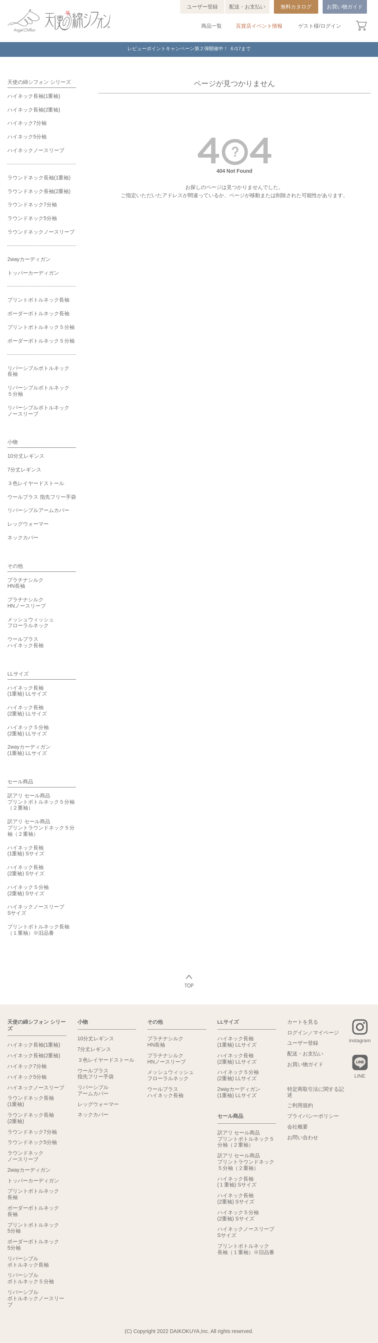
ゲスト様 (308, 26)
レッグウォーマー (28, 524)
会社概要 (297, 1127)
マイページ (326, 1033)
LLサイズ (18, 674)
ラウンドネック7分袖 (32, 204)
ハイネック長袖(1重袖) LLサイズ (27, 691)
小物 (12, 442)
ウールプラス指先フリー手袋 (96, 1073)
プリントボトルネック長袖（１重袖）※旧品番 (38, 930)
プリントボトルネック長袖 (38, 300)
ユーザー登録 (202, 7)
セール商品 (20, 781)
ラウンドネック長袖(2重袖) (39, 191)
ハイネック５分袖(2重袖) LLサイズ (28, 730)
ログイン (330, 26)
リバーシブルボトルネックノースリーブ (38, 411)
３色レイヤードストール (35, 483)
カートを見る (302, 1022)
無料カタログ (296, 7)
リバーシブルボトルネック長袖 (38, 371)
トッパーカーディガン (33, 273)
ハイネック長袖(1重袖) (33, 96)
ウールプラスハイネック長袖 (25, 642)
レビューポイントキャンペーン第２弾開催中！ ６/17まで (189, 49)
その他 (15, 566)
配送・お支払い (247, 7)
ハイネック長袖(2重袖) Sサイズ (25, 870)
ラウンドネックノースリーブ (41, 232)
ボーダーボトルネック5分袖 (33, 1244)
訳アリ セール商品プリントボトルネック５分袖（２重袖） (41, 802)
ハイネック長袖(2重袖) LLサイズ (27, 710)
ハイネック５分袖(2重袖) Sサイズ (28, 890)
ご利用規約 (300, 1106)
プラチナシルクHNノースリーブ (26, 603)
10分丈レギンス (25, 456)
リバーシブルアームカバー (38, 510)
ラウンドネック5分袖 (32, 218)
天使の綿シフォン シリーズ (39, 82)
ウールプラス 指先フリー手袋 (41, 497)
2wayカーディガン (29, 259)
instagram (359, 1041)
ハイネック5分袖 (27, 137)
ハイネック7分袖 (27, 123)
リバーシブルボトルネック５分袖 (38, 391)
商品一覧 (211, 26)
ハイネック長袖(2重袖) (33, 110)
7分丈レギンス (24, 470)
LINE (359, 1076)
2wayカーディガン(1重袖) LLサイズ (29, 750)
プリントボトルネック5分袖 (33, 1227)
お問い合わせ (302, 1138)
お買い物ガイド (345, 7)
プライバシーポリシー (313, 1117)
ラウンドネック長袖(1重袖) (39, 178)
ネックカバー (22, 537)
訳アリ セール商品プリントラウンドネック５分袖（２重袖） (41, 827)
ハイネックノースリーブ (35, 150)
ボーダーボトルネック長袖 (38, 313)
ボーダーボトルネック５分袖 (41, 341)
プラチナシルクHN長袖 (25, 583)
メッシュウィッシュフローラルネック (30, 622)
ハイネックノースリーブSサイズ (35, 910)
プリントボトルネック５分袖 (41, 327)
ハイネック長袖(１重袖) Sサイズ (237, 1181)
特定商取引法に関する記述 (315, 1092)
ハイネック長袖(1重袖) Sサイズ (25, 851)
